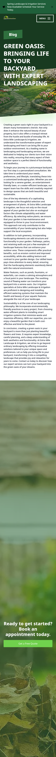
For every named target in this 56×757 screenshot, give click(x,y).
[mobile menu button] (45, 18)
